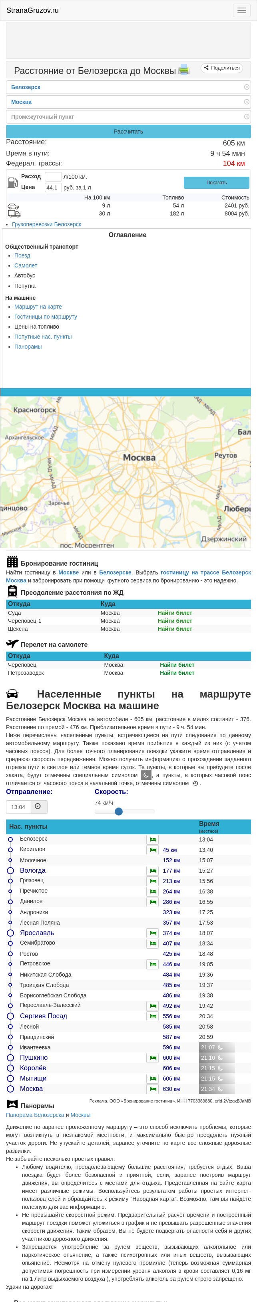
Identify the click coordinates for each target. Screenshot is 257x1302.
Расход (31, 176)
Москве (70, 572)
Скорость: (111, 792)
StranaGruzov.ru (32, 10)
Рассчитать (128, 131)
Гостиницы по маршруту (45, 316)
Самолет (25, 265)
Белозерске (115, 572)
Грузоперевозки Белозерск (46, 224)
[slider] (119, 811)
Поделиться (225, 68)
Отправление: (29, 792)
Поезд (22, 255)
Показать (217, 182)
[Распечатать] (183, 72)
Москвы (80, 1115)
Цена (28, 187)
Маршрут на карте (38, 306)
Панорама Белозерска (35, 1115)
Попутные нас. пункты (43, 336)
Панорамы (28, 346)
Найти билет (175, 613)
